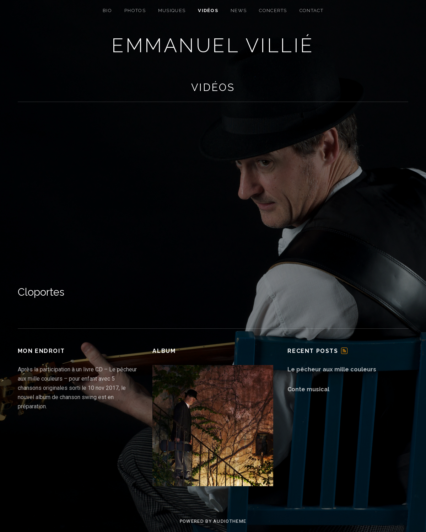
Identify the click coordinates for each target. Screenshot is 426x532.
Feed (344, 351)
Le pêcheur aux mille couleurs (331, 369)
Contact (311, 10)
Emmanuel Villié (213, 45)
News (239, 10)
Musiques (171, 10)
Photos (135, 10)
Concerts (273, 10)
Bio (107, 10)
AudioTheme (229, 521)
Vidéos (208, 10)
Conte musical (308, 389)
